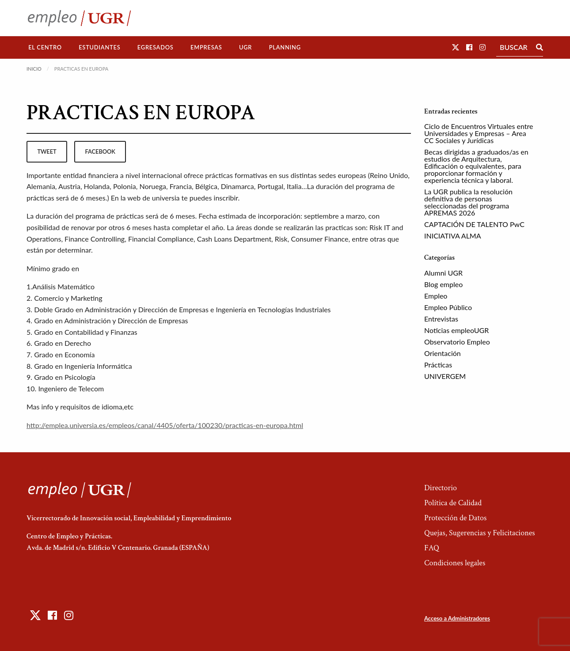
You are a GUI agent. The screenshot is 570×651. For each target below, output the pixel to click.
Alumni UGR (443, 273)
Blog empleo (443, 284)
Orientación (442, 353)
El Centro (45, 47)
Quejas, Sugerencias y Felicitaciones (479, 533)
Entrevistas (441, 318)
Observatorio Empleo (457, 341)
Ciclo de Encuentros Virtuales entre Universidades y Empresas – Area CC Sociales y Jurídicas (478, 133)
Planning (285, 47)
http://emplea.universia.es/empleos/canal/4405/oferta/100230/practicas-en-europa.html (165, 425)
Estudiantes (99, 47)
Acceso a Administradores (457, 618)
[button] (455, 47)
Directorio (440, 488)
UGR (245, 47)
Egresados (155, 47)
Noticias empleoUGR (456, 330)
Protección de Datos (455, 518)
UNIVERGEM (445, 376)
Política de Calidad (453, 503)
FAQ (431, 548)
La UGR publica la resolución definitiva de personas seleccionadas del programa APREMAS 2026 (468, 202)
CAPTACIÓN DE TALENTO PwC (474, 224)
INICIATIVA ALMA (452, 235)
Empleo (435, 295)
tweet (46, 151)
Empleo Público (448, 307)
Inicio (34, 69)
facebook (100, 151)
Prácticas (438, 364)
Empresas (206, 47)
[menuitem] (45, 47)
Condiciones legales (454, 563)
